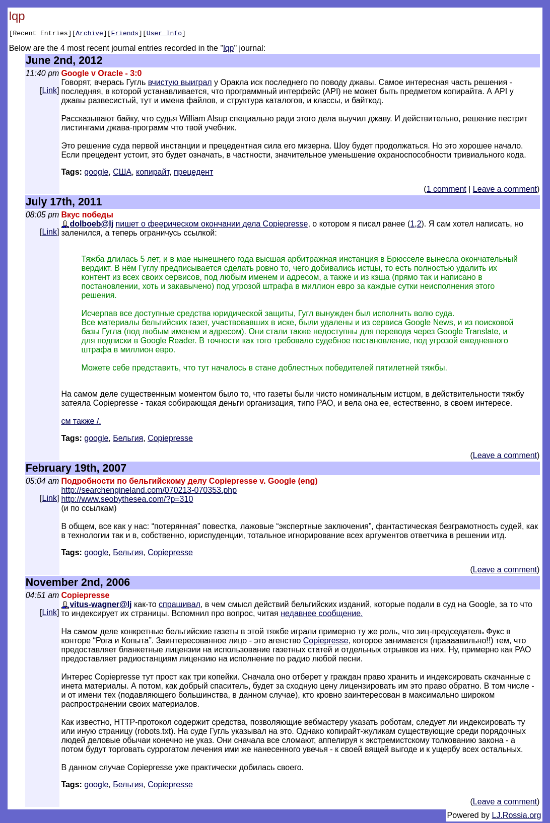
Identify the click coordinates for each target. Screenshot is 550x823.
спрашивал (179, 606)
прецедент (193, 173)
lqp (228, 49)
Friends (125, 34)
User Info (164, 34)
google (96, 173)
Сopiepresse (170, 439)
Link (49, 92)
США (122, 173)
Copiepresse (326, 642)
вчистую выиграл (180, 84)
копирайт (152, 173)
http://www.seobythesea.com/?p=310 (127, 500)
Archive (89, 34)
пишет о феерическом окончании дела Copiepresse (212, 225)
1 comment (446, 190)
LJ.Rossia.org (516, 816)
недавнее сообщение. (322, 615)
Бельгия (128, 439)
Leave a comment (505, 190)
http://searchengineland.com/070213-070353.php (149, 491)
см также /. (81, 422)
